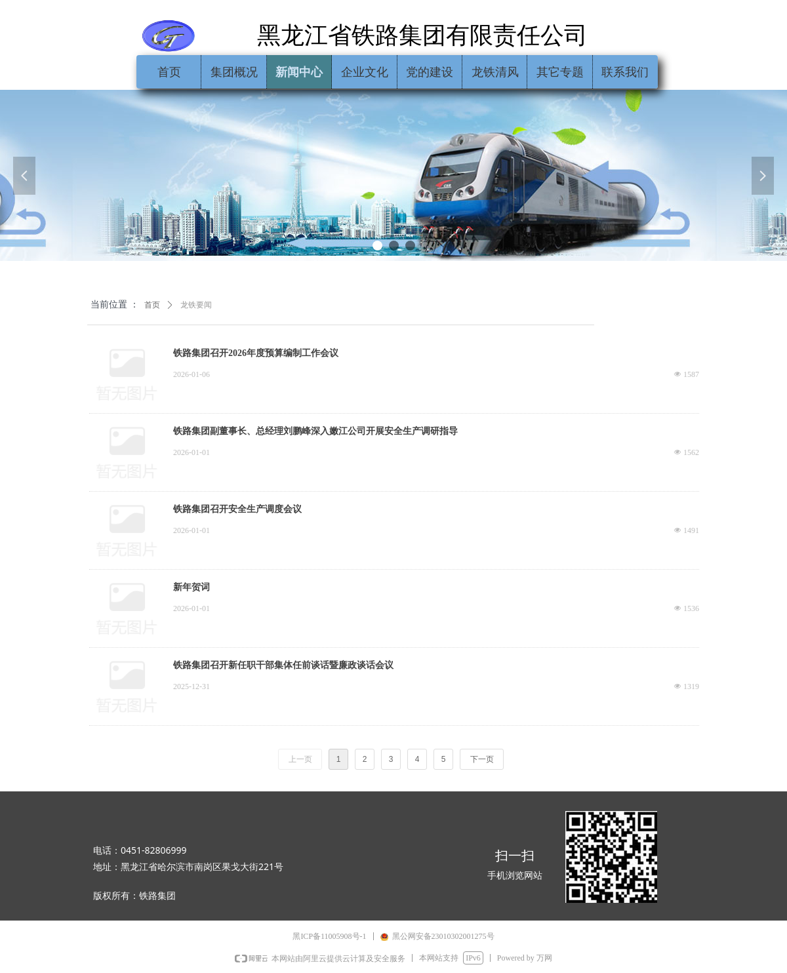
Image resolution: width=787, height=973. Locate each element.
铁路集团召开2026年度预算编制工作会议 (255, 353)
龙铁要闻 (196, 304)
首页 (152, 304)
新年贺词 (191, 587)
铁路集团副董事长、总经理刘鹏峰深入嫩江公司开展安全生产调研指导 (315, 431)
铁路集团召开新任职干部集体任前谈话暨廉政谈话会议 (283, 665)
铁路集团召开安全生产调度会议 (237, 509)
